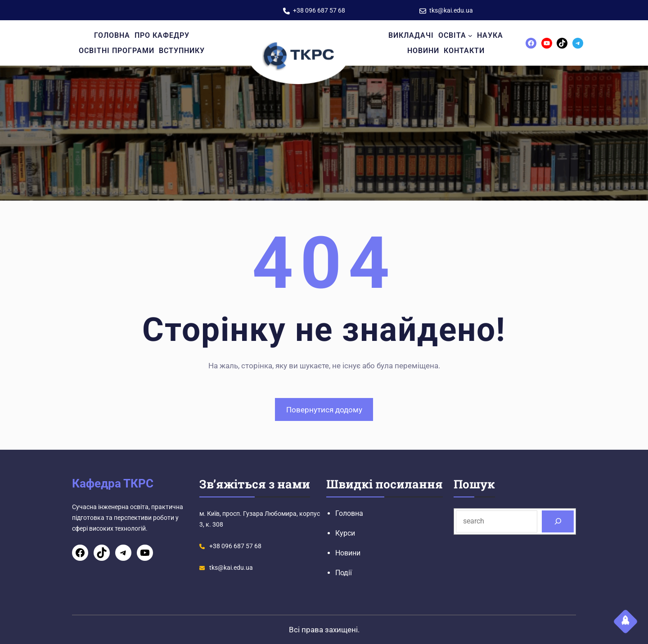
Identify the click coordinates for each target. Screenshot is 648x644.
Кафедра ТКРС (112, 483)
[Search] (558, 521)
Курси (345, 533)
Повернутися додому (324, 409)
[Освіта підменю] (470, 35)
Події (343, 572)
